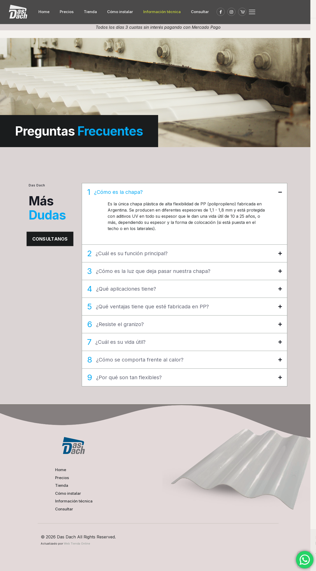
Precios (62, 477)
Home (60, 469)
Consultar (64, 508)
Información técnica (74, 501)
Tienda (61, 485)
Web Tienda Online (77, 543)
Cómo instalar (68, 493)
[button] (184, 213)
